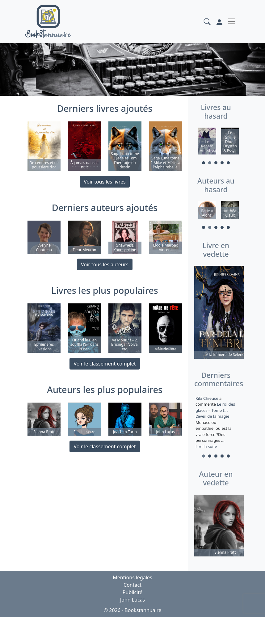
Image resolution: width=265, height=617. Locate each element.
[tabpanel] (204, 142)
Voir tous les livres (104, 181)
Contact (132, 584)
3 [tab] (215, 162)
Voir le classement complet (105, 363)
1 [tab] (203, 162)
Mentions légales (132, 577)
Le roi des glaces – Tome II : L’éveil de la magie (215, 410)
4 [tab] (222, 162)
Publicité (132, 592)
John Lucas (132, 599)
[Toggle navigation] (231, 21)
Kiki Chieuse (207, 398)
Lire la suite (206, 446)
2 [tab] (209, 162)
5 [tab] (228, 162)
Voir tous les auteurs (104, 264)
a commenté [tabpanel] (216, 422)
